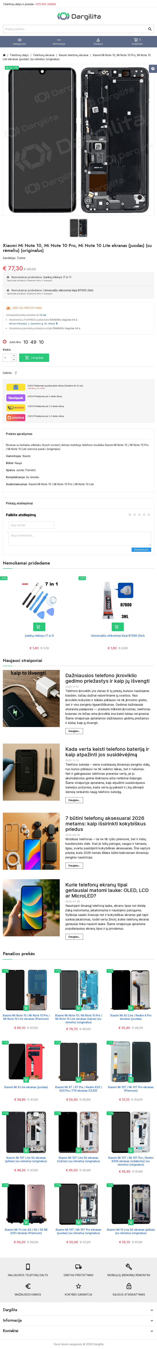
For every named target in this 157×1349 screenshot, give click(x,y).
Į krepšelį (34, 357)
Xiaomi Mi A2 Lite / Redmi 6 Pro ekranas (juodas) (131, 1017)
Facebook (16, 373)
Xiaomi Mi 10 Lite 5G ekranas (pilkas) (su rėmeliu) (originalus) (131, 1231)
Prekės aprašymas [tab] (19, 434)
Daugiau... (74, 731)
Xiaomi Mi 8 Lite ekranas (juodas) (26, 1087)
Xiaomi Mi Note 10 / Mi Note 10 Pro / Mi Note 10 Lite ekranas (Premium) (26, 1017)
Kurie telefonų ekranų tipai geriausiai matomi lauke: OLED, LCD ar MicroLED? (107, 890)
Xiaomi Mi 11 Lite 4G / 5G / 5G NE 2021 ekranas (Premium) (26, 1231)
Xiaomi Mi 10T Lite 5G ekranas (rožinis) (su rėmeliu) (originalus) (78, 1159)
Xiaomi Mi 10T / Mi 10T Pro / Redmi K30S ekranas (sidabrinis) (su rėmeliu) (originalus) (131, 1161)
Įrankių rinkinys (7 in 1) (57, 277)
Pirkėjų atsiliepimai (19, 503)
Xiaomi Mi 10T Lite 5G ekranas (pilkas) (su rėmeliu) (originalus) (26, 1159)
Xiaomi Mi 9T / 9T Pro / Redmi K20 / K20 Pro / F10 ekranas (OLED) (78, 1088)
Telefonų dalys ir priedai (29, 4)
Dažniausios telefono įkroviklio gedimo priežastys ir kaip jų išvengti (107, 678)
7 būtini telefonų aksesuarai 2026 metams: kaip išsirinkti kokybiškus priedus (105, 823)
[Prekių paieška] (78, 29)
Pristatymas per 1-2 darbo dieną (46, 406)
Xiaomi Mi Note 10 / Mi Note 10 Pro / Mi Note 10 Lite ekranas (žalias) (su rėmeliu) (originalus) (78, 1019)
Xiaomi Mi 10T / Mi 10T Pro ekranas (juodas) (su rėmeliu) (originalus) (78, 1231)
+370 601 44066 (45, 4)
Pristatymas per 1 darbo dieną (45, 396)
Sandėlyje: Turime (14, 258)
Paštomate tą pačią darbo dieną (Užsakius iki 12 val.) (89, 387)
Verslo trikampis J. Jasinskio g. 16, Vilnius (33, 323)
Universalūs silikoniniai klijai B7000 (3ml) (68, 290)
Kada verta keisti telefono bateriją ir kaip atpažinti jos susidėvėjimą (107, 751)
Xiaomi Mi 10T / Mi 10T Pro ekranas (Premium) (131, 1088)
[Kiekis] (7, 358)
